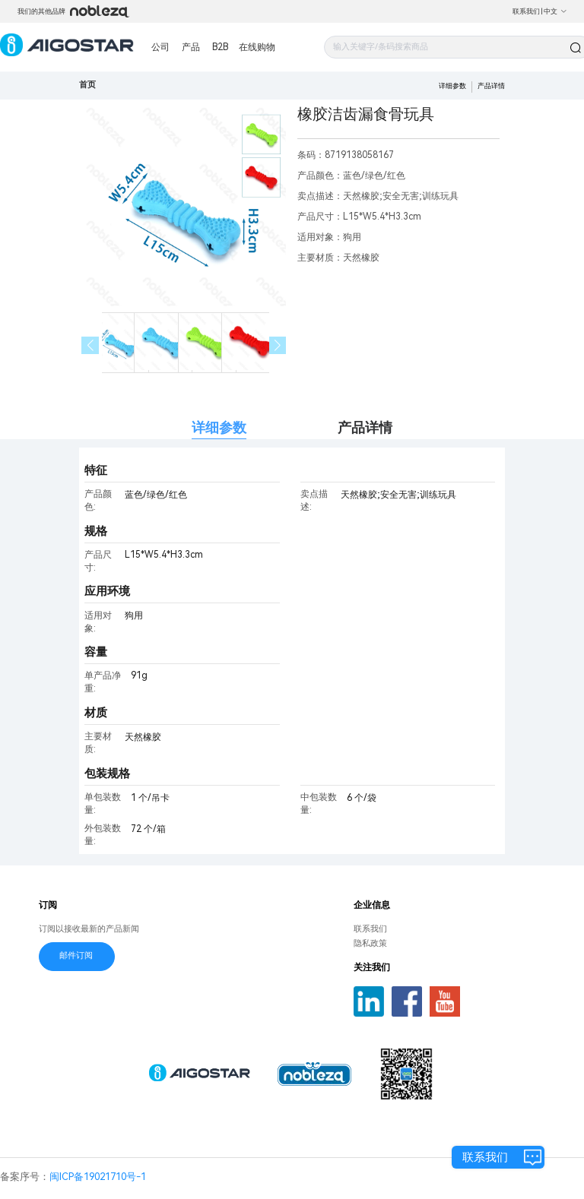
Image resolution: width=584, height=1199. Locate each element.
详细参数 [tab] (219, 427)
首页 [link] (87, 85)
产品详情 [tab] (365, 427)
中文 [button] (555, 11)
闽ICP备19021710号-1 (97, 1176)
